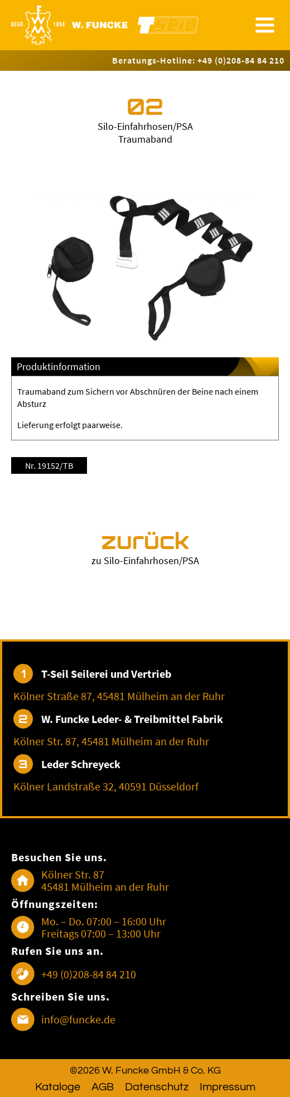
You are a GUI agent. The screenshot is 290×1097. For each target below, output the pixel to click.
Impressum (227, 1087)
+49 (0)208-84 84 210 (88, 974)
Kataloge (57, 1087)
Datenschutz (156, 1087)
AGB (102, 1087)
